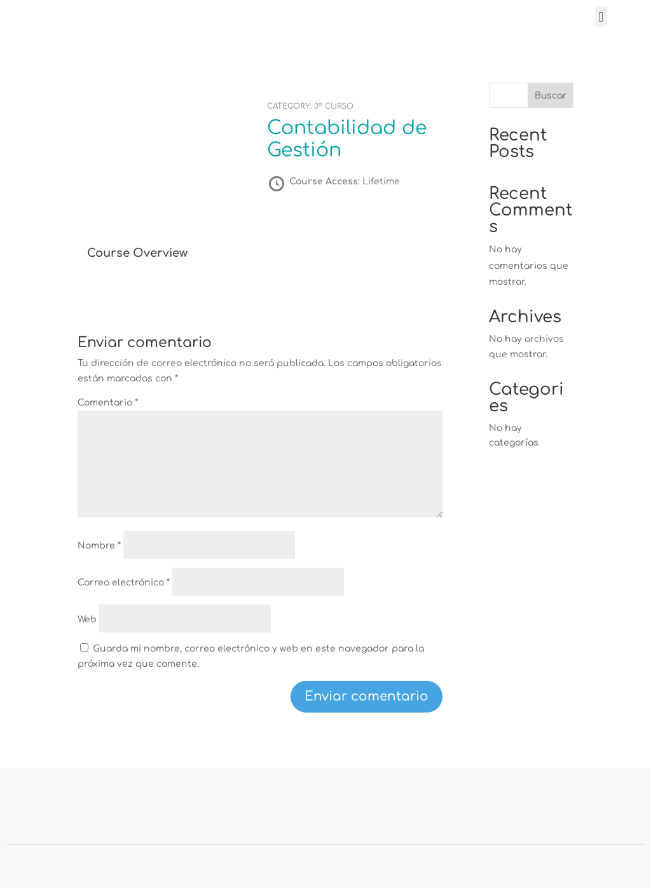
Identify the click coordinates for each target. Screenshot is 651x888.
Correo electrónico (124, 582)
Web (87, 619)
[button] (601, 16)
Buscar (550, 95)
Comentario (108, 402)
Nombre (99, 545)
